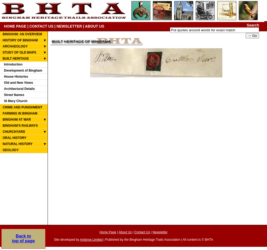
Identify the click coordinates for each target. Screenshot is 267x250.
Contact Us (142, 232)
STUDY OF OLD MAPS (19, 52)
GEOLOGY (11, 150)
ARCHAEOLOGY (15, 46)
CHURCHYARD (14, 132)
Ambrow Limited (91, 240)
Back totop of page (23, 238)
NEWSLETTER (69, 26)
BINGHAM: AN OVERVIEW (22, 34)
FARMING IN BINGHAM (20, 113)
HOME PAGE (15, 26)
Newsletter (160, 232)
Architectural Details (19, 89)
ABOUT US (94, 26)
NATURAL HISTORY (18, 144)
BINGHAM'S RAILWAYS (20, 126)
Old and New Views (18, 83)
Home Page (107, 232)
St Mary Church (15, 101)
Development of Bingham (23, 70)
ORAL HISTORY (14, 138)
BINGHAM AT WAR (17, 119)
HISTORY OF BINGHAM (20, 40)
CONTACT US (41, 26)
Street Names (14, 95)
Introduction (13, 64)
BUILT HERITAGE (16, 58)
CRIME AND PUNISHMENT (22, 107)
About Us (125, 232)
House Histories (16, 76)
